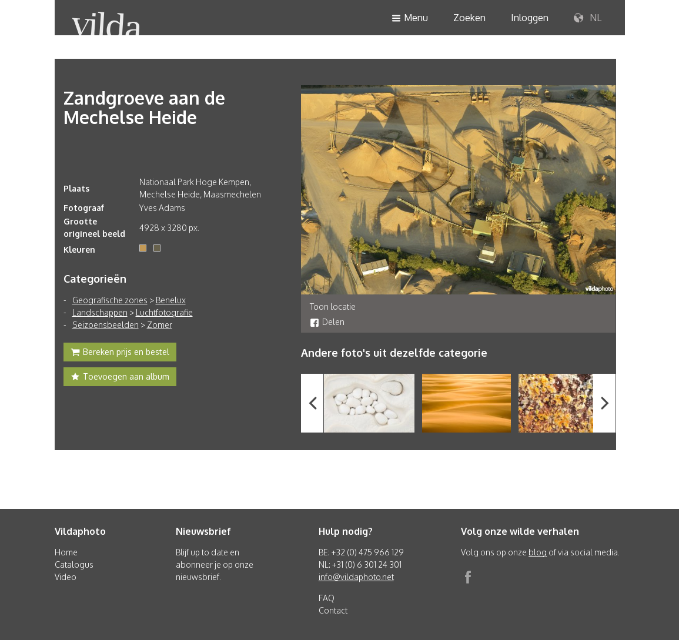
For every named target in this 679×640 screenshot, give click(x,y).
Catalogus (74, 564)
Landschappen (100, 312)
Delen (327, 322)
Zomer (159, 325)
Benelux (171, 300)
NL (587, 18)
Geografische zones (110, 300)
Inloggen (529, 18)
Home (66, 552)
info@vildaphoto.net (356, 577)
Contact (333, 610)
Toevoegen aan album (120, 377)
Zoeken (469, 18)
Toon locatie (333, 306)
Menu (410, 18)
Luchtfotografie (164, 312)
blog (538, 552)
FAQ (327, 598)
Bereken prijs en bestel (120, 353)
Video (65, 577)
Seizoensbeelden (105, 325)
